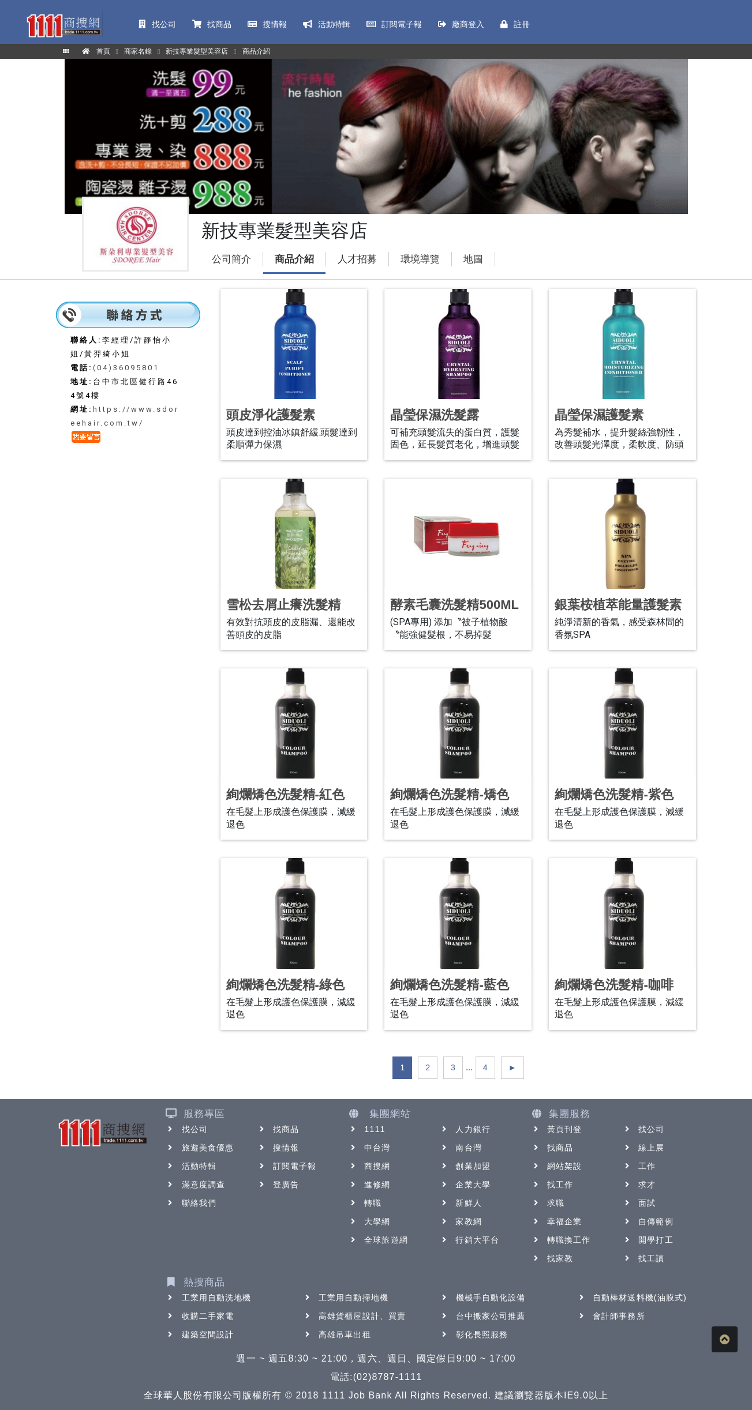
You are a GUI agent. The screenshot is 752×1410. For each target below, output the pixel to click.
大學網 (369, 1221)
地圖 (473, 259)
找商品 (278, 1129)
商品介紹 (294, 259)
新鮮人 (460, 1203)
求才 (639, 1184)
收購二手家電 (200, 1316)
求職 (547, 1203)
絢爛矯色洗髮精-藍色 (449, 984)
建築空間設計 (200, 1334)
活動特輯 (191, 1166)
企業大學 (464, 1184)
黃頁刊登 (556, 1129)
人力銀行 (464, 1129)
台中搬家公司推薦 (483, 1316)
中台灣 (369, 1147)
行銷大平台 (469, 1239)
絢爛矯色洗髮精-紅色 (285, 794)
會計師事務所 (611, 1316)
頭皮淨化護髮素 (270, 415)
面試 (639, 1203)
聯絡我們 (191, 1203)
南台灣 (460, 1147)
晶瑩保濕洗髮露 (434, 415)
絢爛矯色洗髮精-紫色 (614, 794)
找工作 (552, 1184)
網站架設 (556, 1166)
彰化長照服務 (474, 1334)
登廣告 (278, 1184)
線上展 (643, 1147)
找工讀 (643, 1258)
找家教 (552, 1258)
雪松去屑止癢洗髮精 (283, 604)
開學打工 (647, 1239)
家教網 (460, 1221)
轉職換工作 (561, 1239)
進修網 (369, 1184)
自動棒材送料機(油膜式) (632, 1297)
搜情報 (278, 1147)
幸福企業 (556, 1221)
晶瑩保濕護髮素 (599, 415)
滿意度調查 (196, 1184)
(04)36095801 (126, 367)
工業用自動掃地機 (345, 1297)
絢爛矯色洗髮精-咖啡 (614, 984)
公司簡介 (231, 259)
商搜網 (369, 1166)
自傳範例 (647, 1221)
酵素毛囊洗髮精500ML (454, 604)
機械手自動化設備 (483, 1297)
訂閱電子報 (287, 1166)
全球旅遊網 (378, 1239)
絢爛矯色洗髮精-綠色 (285, 984)
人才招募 (357, 259)
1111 (367, 1129)
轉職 (364, 1203)
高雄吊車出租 (336, 1334)
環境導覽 (420, 259)
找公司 (187, 1129)
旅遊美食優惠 (200, 1147)
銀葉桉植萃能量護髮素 (618, 604)
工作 (639, 1166)
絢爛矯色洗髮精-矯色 (449, 794)
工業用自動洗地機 (209, 1297)
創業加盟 (464, 1166)
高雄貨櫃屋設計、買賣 (354, 1316)
